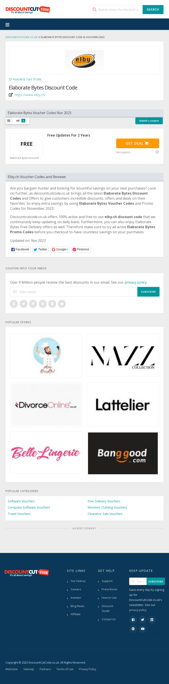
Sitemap (28, 669)
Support (107, 581)
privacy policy (136, 282)
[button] (20, 250)
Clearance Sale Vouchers (105, 514)
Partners (45, 669)
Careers (76, 589)
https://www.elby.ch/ (30, 94)
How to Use (109, 598)
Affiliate (76, 614)
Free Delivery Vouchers (104, 501)
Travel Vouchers (19, 514)
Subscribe (148, 291)
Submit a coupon (149, 120)
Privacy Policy (87, 669)
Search (153, 9)
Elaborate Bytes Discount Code (26, 157)
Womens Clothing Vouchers (107, 507)
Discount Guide (107, 608)
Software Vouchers (21, 501)
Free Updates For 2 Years (68, 135)
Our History (78, 581)
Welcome (12, 669)
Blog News (77, 606)
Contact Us (109, 619)
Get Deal (137, 143)
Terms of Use (64, 669)
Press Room (109, 589)
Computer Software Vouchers (29, 507)
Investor (76, 598)
